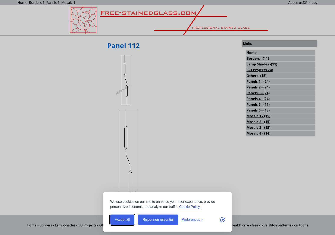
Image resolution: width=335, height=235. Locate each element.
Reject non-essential (158, 219)
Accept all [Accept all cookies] (122, 219)
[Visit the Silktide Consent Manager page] (222, 219)
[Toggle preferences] (192, 220)
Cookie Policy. (190, 207)
